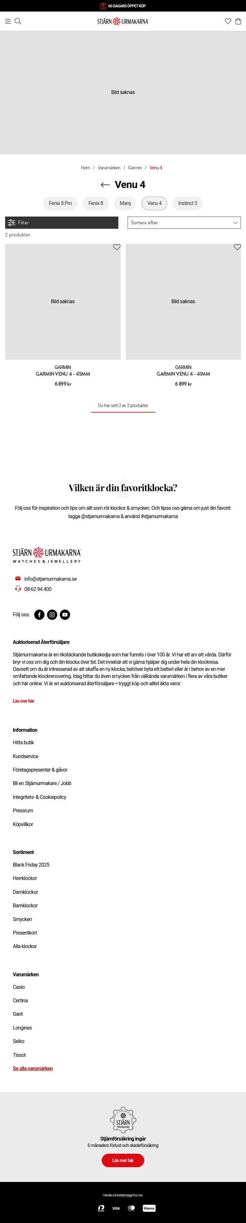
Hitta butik (23, 743)
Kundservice (25, 756)
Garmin (134, 168)
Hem (85, 168)
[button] (184, 223)
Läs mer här (23, 701)
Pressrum (23, 811)
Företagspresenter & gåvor (40, 770)
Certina (20, 1000)
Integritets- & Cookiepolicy (39, 797)
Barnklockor (25, 905)
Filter (18, 223)
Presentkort (25, 933)
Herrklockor (25, 878)
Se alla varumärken (33, 1068)
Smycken (22, 919)
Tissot (19, 1055)
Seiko (18, 1041)
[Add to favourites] (116, 247)
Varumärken (109, 168)
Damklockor (25, 892)
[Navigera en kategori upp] (105, 185)
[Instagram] (52, 615)
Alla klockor (25, 946)
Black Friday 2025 (31, 865)
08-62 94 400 (38, 589)
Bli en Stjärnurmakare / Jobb (42, 783)
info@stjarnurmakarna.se (50, 579)
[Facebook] (39, 615)
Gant (18, 1014)
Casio (19, 987)
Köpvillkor (23, 824)
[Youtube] (65, 615)
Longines (22, 1028)
